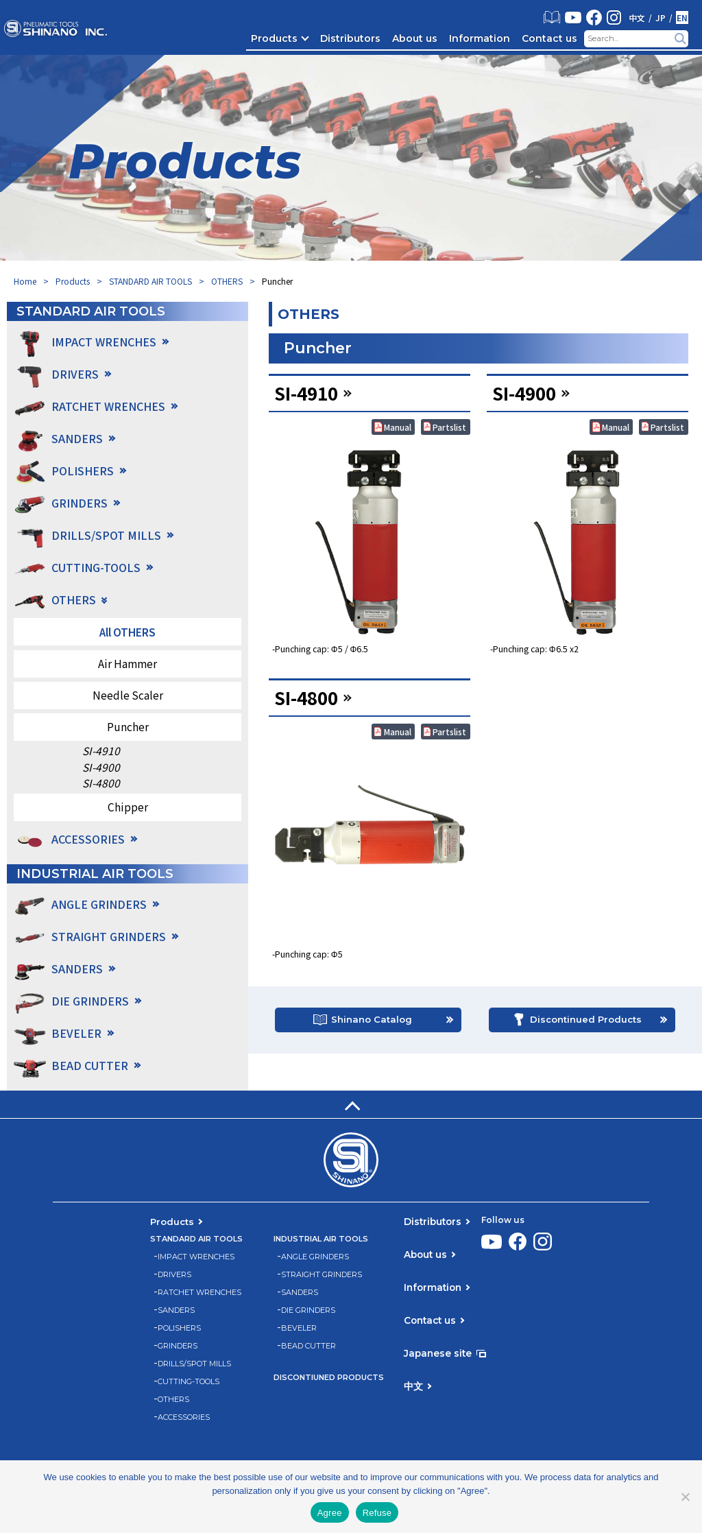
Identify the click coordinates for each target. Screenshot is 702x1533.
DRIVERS (174, 1275)
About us (414, 38)
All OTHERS (127, 631)
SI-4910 (101, 751)
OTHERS (227, 281)
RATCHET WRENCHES (199, 1292)
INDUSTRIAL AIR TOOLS (321, 1239)
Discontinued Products (586, 1024)
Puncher (128, 726)
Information (479, 38)
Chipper (128, 806)
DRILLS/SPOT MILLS (194, 1364)
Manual (397, 427)
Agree (329, 1513)
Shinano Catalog (371, 1024)
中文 (637, 18)
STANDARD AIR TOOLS (150, 281)
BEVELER (299, 1328)
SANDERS (176, 1310)
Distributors (350, 38)
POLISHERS (179, 1328)
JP (660, 18)
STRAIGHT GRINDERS (321, 1275)
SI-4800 (101, 783)
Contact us (549, 38)
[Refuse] (685, 1497)
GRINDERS (177, 1346)
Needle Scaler (128, 694)
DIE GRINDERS (308, 1310)
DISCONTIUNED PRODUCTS (329, 1377)
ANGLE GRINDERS (315, 1257)
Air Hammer (127, 663)
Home (25, 281)
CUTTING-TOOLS (188, 1382)
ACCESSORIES (88, 838)
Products (274, 38)
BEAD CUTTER (308, 1346)
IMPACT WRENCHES (196, 1257)
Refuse (377, 1513)
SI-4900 (101, 767)
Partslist (449, 427)
